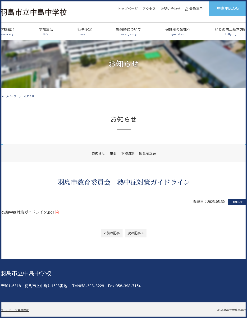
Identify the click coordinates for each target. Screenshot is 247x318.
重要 (113, 153)
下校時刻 (127, 153)
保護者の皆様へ (177, 31)
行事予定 (85, 31)
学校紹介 (7, 31)
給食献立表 (147, 153)
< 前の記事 (112, 233)
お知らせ (29, 96)
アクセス (149, 8)
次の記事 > (136, 233)
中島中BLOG (228, 8)
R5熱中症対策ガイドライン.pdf (27, 212)
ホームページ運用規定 (14, 310)
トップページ (128, 8)
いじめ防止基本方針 (231, 31)
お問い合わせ (170, 8)
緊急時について (128, 31)
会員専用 (196, 8)
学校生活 (46, 31)
